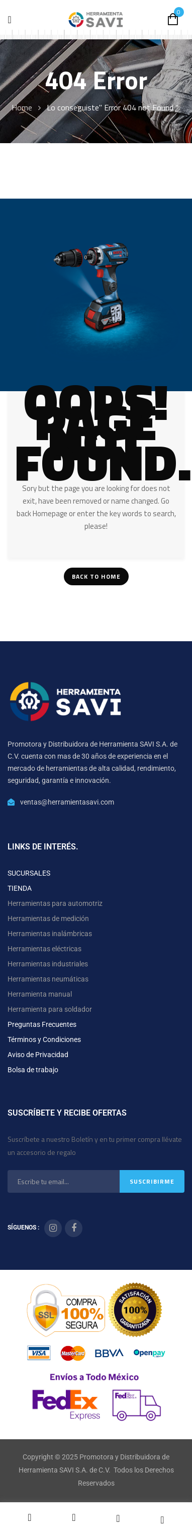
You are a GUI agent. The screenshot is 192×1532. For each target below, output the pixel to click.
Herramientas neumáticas (48, 979)
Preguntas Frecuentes (42, 1024)
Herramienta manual (40, 994)
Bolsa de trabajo (33, 1070)
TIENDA (20, 888)
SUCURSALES (29, 873)
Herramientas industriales (48, 964)
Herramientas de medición (48, 918)
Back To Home (96, 576)
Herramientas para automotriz (55, 903)
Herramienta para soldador (50, 1009)
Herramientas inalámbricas (50, 934)
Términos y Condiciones (44, 1039)
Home (22, 107)
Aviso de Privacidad (38, 1055)
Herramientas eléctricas (44, 949)
